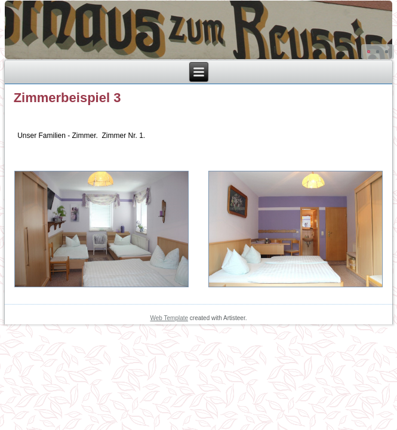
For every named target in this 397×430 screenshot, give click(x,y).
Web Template (169, 318)
